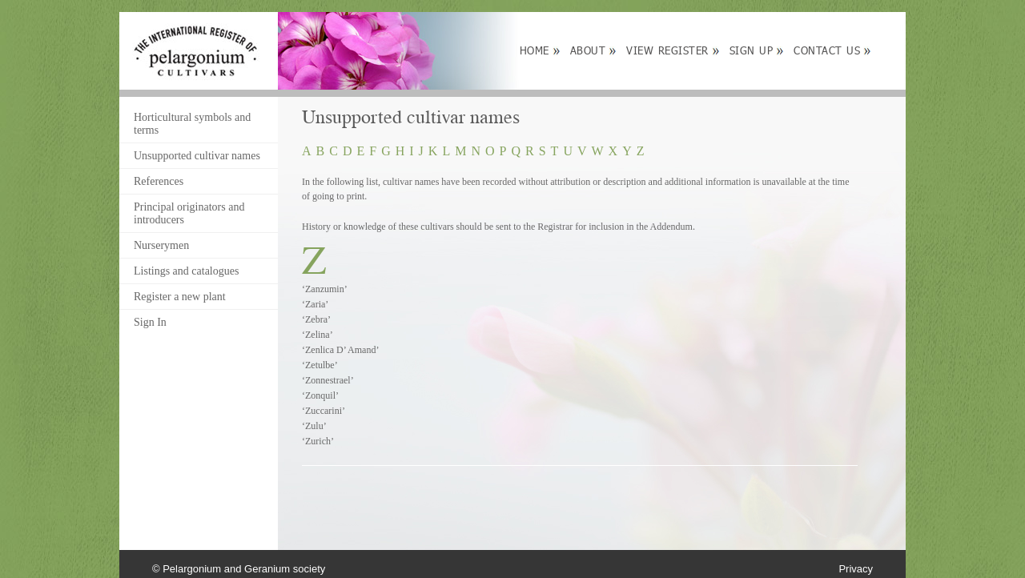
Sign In (150, 322)
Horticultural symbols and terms (192, 123)
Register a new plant (180, 297)
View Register (667, 50)
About (588, 50)
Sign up (752, 50)
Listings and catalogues (186, 271)
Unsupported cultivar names (197, 156)
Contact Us (827, 50)
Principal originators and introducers (189, 213)
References (158, 181)
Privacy (855, 569)
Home (534, 50)
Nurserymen (161, 245)
